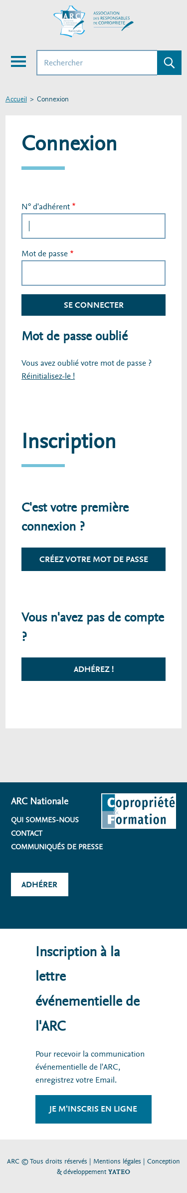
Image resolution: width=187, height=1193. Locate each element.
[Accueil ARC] (93, 21)
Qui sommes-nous (45, 819)
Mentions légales (117, 1161)
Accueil (16, 99)
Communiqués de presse (57, 846)
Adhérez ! (94, 669)
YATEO (119, 1172)
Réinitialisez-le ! (48, 376)
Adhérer (39, 884)
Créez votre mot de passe (93, 559)
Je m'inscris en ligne (93, 1109)
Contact (26, 833)
